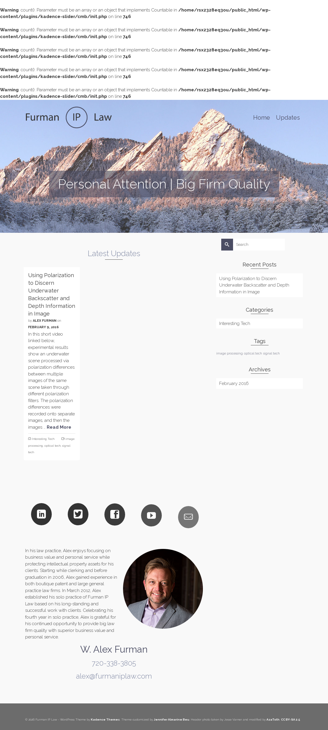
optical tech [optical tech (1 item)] (253, 353)
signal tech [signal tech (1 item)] (271, 353)
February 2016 (234, 383)
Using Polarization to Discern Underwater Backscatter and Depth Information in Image (254, 285)
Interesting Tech (43, 438)
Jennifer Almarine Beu (171, 719)
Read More (59, 427)
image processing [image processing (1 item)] (229, 353)
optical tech (52, 445)
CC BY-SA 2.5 (290, 719)
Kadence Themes (105, 719)
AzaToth (272, 719)
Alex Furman (44, 321)
